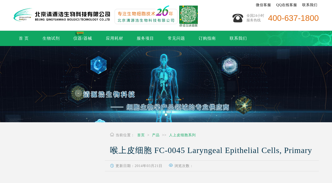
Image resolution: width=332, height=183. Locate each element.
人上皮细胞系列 (182, 135)
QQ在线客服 (286, 5)
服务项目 (145, 38)
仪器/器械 (82, 38)
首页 (141, 135)
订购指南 (207, 38)
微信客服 (263, 5)
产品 (156, 135)
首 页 (24, 38)
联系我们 (309, 5)
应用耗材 (114, 38)
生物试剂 (51, 38)
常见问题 (176, 38)
